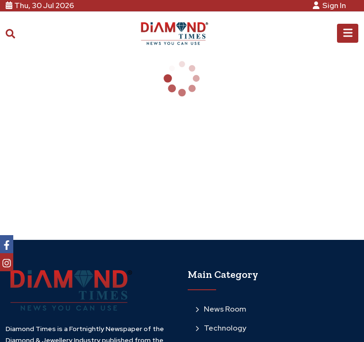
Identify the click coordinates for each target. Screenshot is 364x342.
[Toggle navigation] (347, 33)
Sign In (331, 5)
